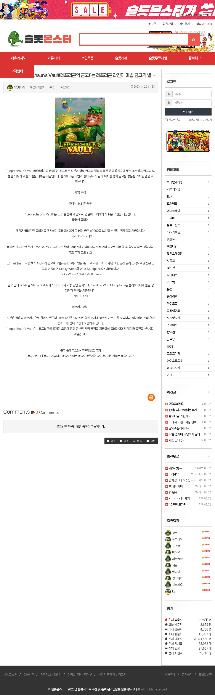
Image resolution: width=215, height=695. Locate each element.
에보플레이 (173, 211)
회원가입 (167, 24)
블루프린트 (173, 225)
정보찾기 (184, 24)
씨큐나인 (172, 246)
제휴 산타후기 (175, 440)
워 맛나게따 (174, 486)
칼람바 (171, 218)
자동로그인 (172, 119)
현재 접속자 (175, 620)
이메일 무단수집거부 (80, 674)
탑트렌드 (172, 332)
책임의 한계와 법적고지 (112, 674)
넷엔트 (171, 239)
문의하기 (187, 674)
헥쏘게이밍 (173, 189)
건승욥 (171, 492)
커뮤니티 (54, 58)
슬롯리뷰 (121, 58)
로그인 (152, 24)
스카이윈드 (173, 325)
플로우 (171, 339)
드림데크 (172, 203)
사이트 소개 (10, 674)
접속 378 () (204, 24)
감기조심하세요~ (177, 428)
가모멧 (171, 282)
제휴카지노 (18, 58)
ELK (169, 196)
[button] (111, 441)
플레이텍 (172, 296)
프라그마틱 (173, 353)
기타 (169, 375)
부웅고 (171, 261)
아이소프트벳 (175, 361)
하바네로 (172, 275)
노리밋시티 (173, 318)
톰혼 (169, 289)
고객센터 (17, 71)
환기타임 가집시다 (178, 416)
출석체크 (195, 58)
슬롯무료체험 (158, 58)
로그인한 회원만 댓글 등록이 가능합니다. (80, 426)
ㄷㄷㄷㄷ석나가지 (177, 498)
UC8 (170, 346)
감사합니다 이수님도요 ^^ (182, 480)
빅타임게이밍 (175, 182)
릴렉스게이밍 (175, 253)
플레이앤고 (173, 311)
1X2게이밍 (173, 232)
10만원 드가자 (175, 504)
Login (188, 112)
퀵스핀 (171, 268)
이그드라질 (173, 368)
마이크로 (172, 303)
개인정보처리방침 (50, 674)
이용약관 (29, 674)
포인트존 (87, 58)
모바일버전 (205, 674)
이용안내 (170, 674)
